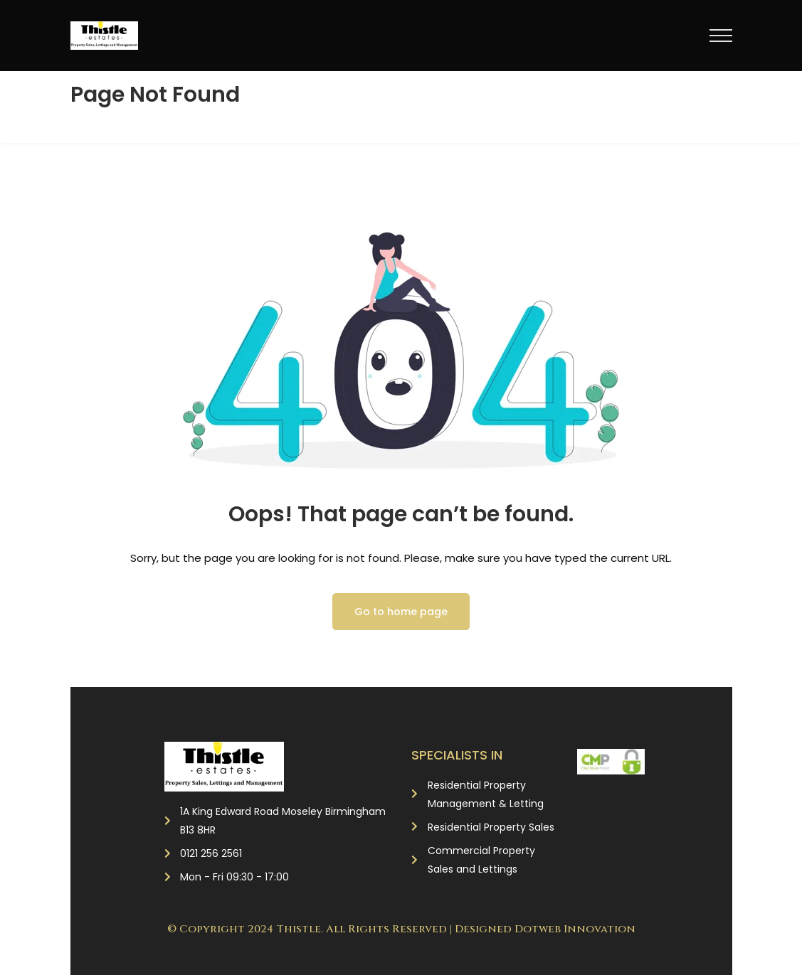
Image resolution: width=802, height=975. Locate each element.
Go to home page (401, 611)
